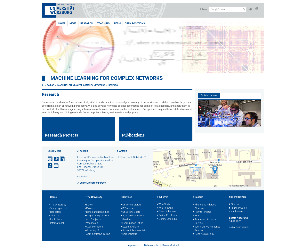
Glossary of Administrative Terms (97, 232)
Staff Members (94, 227)
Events (89, 208)
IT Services (128, 208)
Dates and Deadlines (97, 212)
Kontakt (84, 151)
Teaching (103, 23)
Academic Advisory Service (132, 217)
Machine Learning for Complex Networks (107, 78)
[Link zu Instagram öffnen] (50, 159)
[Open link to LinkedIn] (62, 159)
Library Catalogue (167, 219)
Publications (210, 95)
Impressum (133, 245)
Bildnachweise (238, 208)
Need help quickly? (204, 234)
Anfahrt (123, 151)
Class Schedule (166, 211)
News (72, 23)
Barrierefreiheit (170, 245)
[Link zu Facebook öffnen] (50, 165)
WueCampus (165, 208)
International (56, 223)
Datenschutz (151, 245)
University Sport (130, 212)
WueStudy (163, 204)
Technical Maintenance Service (206, 228)
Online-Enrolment (167, 215)
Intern (203, 9)
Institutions (55, 219)
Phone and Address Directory (204, 206)
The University (57, 205)
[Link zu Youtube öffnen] (56, 165)
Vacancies (91, 223)
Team (117, 23)
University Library (131, 205)
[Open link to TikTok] (56, 159)
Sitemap (234, 204)
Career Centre (129, 234)
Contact (198, 197)
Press (197, 216)
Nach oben (236, 211)
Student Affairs (130, 227)
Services (126, 197)
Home (61, 23)
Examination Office (132, 223)
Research (86, 23)
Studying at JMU (58, 208)
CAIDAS (50, 85)
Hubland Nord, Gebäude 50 (131, 157)
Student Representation (134, 230)
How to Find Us (202, 212)
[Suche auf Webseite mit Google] (227, 9)
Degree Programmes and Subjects (97, 217)
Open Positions (135, 23)
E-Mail (83, 176)
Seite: (232, 227)
